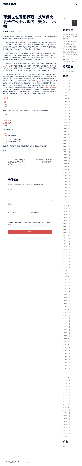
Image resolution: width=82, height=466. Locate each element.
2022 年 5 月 (66, 220)
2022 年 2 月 (66, 229)
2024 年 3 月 (66, 155)
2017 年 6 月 (66, 389)
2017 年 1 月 (66, 404)
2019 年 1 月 (66, 336)
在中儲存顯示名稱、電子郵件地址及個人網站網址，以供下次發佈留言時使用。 (30, 224)
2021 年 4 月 (66, 259)
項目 (64, 446)
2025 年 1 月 (66, 125)
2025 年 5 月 (66, 113)
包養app (36, 81)
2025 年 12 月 (67, 92)
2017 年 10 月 (67, 377)
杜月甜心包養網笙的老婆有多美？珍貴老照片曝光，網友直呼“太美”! (16, 162)
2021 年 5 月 (66, 256)
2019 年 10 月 (67, 309)
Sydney (28, 462)
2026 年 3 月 (66, 84)
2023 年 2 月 (66, 193)
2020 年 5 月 (66, 291)
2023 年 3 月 (66, 190)
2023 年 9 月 (66, 173)
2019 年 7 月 (66, 318)
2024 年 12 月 (67, 128)
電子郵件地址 (12, 212)
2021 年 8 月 (66, 247)
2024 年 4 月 (66, 152)
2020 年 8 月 (66, 282)
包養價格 (5, 98)
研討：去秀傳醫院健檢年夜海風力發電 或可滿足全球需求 (70, 54)
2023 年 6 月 (66, 181)
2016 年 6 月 (66, 419)
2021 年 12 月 (67, 235)
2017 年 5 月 (66, 392)
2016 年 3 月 (66, 428)
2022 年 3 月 (66, 226)
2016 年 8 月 (66, 413)
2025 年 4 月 (66, 116)
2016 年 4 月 (66, 425)
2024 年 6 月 (66, 146)
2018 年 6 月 (66, 353)
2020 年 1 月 (66, 303)
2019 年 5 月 (66, 324)
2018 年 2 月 (66, 365)
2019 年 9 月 (66, 312)
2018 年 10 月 (67, 345)
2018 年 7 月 (66, 350)
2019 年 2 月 (66, 333)
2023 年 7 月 (66, 178)
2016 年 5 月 (66, 422)
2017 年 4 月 (66, 395)
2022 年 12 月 (67, 199)
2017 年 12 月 (67, 371)
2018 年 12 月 (67, 339)
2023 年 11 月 (67, 167)
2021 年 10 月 (67, 241)
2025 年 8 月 (66, 104)
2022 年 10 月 (67, 205)
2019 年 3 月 (66, 330)
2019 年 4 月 (66, 327)
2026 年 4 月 (66, 81)
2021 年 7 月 (66, 250)
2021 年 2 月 (66, 264)
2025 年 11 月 (67, 95)
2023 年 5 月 (66, 184)
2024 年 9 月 (66, 137)
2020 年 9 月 (66, 279)
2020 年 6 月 (66, 288)
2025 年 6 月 (66, 110)
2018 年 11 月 (67, 342)
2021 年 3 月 (66, 262)
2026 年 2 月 (66, 87)
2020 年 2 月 (66, 300)
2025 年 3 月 (66, 119)
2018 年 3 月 (66, 362)
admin (6, 31)
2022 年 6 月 (66, 217)
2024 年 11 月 (67, 131)
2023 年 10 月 (67, 170)
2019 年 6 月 (66, 321)
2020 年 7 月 (66, 285)
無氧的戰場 (9, 3)
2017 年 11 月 (67, 374)
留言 (10, 189)
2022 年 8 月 (66, 211)
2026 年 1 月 (66, 89)
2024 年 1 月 (66, 161)
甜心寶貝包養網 (7, 121)
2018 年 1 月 (66, 368)
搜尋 (64, 18)
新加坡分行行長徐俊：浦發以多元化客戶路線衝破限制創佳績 (70, 37)
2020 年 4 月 (66, 294)
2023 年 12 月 (67, 164)
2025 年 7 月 (66, 107)
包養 (22, 42)
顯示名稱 (11, 204)
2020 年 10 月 (67, 276)
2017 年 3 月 (66, 398)
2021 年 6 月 (66, 253)
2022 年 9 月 (66, 208)
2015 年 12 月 (67, 436)
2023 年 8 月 (66, 175)
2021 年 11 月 (67, 238)
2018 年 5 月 (66, 356)
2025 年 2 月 (66, 122)
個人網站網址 (35, 212)
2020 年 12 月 (67, 270)
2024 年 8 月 (66, 140)
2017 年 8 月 (66, 383)
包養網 (41, 53)
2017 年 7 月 (66, 386)
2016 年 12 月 (67, 407)
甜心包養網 (6, 123)
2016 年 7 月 (66, 416)
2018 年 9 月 (66, 347)
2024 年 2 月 (66, 158)
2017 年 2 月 (66, 401)
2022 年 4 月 (66, 223)
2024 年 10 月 (67, 134)
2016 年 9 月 (66, 410)
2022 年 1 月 (66, 232)
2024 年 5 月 (66, 149)
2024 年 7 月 (66, 143)
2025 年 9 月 (66, 101)
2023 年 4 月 (66, 187)
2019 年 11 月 (67, 306)
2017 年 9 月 (66, 380)
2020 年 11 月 (67, 273)
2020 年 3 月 (66, 297)
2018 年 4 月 (66, 359)
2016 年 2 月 (66, 431)
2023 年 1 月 (66, 196)
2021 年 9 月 (66, 244)
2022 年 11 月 (67, 202)
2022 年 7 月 (66, 214)
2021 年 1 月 (66, 267)
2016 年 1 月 (66, 434)
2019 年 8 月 (66, 315)
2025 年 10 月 (67, 98)
